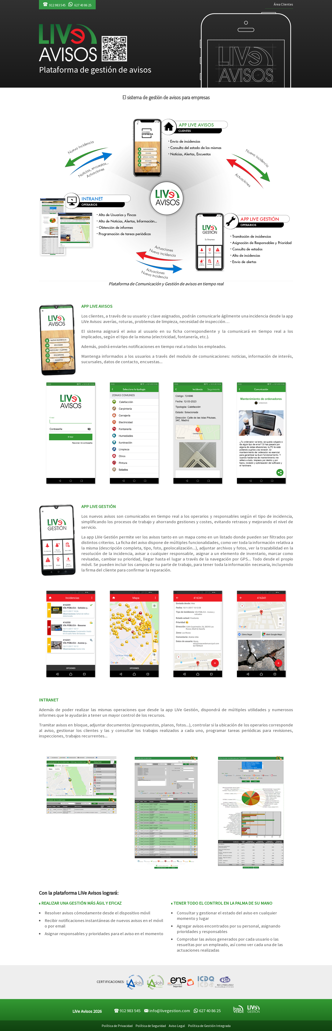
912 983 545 (54, 4)
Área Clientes (283, 4)
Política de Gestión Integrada (209, 1026)
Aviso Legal (177, 1026)
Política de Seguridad (151, 1026)
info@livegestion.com (167, 1010)
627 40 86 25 (79, 4)
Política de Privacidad (117, 1026)
